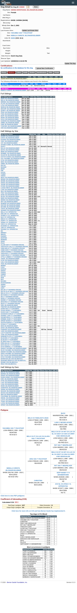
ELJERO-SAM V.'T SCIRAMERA (10, 341)
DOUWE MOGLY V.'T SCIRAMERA (11, 317)
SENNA (3, 284)
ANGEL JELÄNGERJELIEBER (10, 258)
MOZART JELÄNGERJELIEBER (10, 109)
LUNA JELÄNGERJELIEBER (9, 189)
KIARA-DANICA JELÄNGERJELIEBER (12, 377)
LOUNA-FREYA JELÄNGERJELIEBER (12, 188)
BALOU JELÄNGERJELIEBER (10, 148)
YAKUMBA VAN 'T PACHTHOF (21, 33)
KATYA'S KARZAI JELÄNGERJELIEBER (13, 157)
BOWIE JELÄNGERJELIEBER (10, 181)
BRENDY (3, 233)
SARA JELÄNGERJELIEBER (9, 112)
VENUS (3, 176)
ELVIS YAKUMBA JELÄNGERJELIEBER (13, 350)
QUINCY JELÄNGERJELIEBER (10, 110)
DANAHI (3, 269)
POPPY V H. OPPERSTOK (9, 220)
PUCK (3, 243)
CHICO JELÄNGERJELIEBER (10, 138)
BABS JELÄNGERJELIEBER (9, 195)
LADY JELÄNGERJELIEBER (9, 382)
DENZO (3, 271)
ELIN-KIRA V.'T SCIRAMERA (9, 338)
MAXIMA (3, 281)
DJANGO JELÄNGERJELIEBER (10, 139)
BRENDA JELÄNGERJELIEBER (10, 102)
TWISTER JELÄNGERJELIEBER (11, 307)
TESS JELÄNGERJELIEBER (9, 264)
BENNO (3, 265)
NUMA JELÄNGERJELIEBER (10, 386)
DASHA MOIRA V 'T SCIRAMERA (11, 310)
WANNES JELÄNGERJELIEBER (10, 210)
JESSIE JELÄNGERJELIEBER (10, 184)
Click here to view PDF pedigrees (12, 496)
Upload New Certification (44, 68)
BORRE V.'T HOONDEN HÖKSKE (11, 300)
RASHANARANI (6, 283)
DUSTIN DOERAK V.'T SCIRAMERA (12, 322)
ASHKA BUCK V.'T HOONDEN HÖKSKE (13, 255)
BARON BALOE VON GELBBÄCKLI (12, 359)
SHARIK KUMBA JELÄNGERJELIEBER (13, 145)
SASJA (3, 172)
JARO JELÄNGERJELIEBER (9, 331)
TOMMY (3, 174)
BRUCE (3, 234)
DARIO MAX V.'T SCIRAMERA (10, 309)
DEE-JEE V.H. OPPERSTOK (9, 214)
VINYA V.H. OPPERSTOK (8, 224)
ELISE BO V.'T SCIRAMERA (9, 340)
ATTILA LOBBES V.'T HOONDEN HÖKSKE (14, 257)
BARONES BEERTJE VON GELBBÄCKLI (13, 360)
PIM (2, 170)
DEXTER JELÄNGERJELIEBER (10, 205)
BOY (2, 279)
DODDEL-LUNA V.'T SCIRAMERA (11, 315)
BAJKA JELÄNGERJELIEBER (10, 196)
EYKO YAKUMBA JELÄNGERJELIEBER (13, 357)
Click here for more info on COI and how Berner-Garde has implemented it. (38, 511)
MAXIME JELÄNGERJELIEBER (10, 207)
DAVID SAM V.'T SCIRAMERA (10, 312)
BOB (2, 277)
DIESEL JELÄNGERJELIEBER (10, 398)
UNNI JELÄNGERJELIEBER (9, 124)
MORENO (4, 239)
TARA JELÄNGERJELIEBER (9, 114)
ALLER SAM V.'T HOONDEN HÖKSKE (12, 245)
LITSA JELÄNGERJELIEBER (10, 105)
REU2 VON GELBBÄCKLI (8, 364)
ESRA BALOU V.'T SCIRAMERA (10, 343)
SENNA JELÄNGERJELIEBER (10, 389)
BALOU (3, 165)
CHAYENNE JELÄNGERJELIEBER (11, 396)
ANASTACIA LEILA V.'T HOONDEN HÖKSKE (14, 246)
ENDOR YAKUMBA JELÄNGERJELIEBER (13, 352)
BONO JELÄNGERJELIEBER (10, 117)
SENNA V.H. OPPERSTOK (9, 222)
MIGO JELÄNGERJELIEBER (9, 162)
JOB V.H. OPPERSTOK (8, 227)
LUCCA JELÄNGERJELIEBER (10, 400)
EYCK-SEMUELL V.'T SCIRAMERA (11, 346)
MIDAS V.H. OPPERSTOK (8, 219)
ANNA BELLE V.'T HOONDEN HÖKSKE (13, 248)
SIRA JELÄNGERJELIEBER (9, 305)
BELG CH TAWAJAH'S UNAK (38, 418)
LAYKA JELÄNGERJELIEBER (10, 403)
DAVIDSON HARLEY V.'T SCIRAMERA (12, 314)
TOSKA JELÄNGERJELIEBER (10, 401)
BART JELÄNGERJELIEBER (9, 116)
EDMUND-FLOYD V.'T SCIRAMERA (11, 336)
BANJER (3, 167)
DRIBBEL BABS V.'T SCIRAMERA (11, 319)
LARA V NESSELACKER (63, 422)
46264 (13, 38)
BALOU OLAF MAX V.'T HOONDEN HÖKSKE (14, 291)
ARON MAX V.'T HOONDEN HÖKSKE (12, 253)
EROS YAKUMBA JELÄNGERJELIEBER (13, 353)
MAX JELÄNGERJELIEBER (9, 191)
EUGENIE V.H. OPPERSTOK (9, 226)
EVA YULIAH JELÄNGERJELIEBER (11, 355)
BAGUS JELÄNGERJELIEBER (10, 393)
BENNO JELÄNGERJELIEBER (10, 179)
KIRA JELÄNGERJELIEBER (9, 379)
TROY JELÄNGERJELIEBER (9, 193)
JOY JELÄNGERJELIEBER (9, 143)
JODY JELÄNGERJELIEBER (9, 141)
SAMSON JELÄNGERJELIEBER (10, 121)
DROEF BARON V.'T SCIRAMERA (11, 321)
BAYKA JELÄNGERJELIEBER (10, 150)
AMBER (3, 274)
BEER (3, 169)
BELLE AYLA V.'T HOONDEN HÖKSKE (12, 293)
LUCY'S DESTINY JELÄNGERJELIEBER (13, 333)
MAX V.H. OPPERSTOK (8, 217)
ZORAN (3, 272)
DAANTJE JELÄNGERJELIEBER (11, 155)
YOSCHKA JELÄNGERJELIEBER (11, 126)
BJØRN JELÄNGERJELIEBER (10, 136)
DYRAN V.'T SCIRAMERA (8, 324)
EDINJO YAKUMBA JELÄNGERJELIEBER (13, 348)
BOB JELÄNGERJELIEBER (9, 326)
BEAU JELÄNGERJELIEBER (9, 177)
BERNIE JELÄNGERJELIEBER (10, 374)
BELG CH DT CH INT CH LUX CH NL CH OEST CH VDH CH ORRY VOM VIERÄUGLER (63, 434)
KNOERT (3, 236)
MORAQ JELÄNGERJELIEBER (10, 107)
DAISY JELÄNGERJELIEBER (10, 328)
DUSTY (3, 146)
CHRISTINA (38, 480)
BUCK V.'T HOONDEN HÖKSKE (10, 303)
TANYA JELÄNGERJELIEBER (10, 208)
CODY (3, 267)
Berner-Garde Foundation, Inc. (17, 582)
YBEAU (3, 286)
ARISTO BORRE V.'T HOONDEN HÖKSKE (13, 252)
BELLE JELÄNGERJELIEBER (10, 100)
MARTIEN (4, 238)
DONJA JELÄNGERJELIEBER (10, 183)
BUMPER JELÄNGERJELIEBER (10, 203)
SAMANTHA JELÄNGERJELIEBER (11, 387)
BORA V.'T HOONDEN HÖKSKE (10, 298)
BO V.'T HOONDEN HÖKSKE (9, 296)
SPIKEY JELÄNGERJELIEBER (10, 405)
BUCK (63, 413)
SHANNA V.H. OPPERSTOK (9, 229)
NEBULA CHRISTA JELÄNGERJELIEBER (25, 35)
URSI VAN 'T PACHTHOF (38, 459)
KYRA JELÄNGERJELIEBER (9, 160)
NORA (3, 241)
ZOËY (3, 288)
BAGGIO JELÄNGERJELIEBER (10, 391)
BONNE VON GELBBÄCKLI (9, 362)
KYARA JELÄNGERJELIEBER (10, 186)
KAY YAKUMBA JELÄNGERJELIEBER (12, 158)
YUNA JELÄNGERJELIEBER (9, 334)
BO (2, 231)
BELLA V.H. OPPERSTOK (9, 212)
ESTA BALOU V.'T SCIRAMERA (10, 345)
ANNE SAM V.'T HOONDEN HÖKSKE (12, 250)
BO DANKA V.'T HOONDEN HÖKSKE (12, 295)
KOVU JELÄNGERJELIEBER (10, 119)
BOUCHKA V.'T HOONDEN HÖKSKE (12, 302)
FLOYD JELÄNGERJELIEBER (10, 104)
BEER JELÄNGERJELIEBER (9, 98)
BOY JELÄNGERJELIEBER (9, 201)
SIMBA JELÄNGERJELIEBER (10, 123)
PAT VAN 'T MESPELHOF (63, 445)
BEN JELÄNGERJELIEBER (9, 394)
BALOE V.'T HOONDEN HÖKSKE (11, 290)
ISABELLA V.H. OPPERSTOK (10, 215)
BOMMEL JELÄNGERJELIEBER (10, 153)
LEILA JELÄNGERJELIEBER (10, 262)
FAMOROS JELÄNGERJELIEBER (11, 329)
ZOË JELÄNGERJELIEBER (9, 128)
